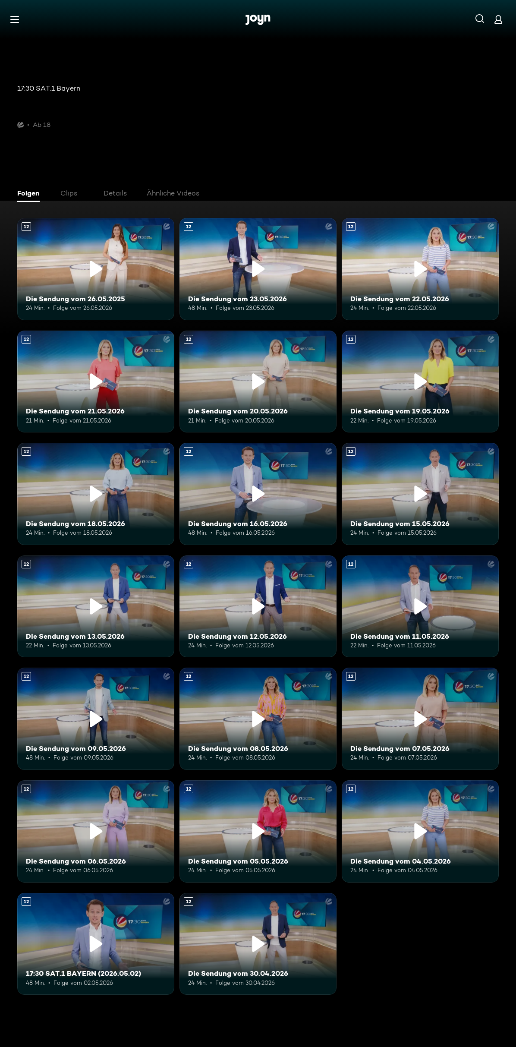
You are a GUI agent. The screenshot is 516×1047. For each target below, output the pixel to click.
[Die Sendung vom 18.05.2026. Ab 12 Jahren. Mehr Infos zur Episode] (95, 494)
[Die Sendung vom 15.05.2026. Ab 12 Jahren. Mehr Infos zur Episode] (420, 494)
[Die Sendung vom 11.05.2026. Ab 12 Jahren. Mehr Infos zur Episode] (420, 606)
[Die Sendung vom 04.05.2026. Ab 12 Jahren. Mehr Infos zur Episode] (420, 831)
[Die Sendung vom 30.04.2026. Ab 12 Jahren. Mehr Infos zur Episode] (258, 944)
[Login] (498, 19)
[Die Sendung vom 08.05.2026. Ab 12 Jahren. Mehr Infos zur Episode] (258, 719)
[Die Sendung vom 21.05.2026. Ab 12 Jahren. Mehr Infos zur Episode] (95, 382)
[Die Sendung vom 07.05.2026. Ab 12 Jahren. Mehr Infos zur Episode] (420, 719)
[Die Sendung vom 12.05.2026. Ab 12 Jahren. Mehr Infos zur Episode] (258, 606)
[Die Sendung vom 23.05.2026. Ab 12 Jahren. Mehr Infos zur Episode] (258, 269)
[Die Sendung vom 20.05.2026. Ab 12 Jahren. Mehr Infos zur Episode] (258, 382)
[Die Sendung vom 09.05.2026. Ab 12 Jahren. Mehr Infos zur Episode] (95, 719)
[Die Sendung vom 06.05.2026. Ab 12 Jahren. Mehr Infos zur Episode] (95, 831)
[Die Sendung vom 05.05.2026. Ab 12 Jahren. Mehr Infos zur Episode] (258, 831)
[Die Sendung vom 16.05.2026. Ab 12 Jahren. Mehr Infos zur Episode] (258, 494)
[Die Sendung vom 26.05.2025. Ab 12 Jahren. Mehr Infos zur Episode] (95, 269)
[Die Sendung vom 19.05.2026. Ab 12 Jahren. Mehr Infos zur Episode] (420, 382)
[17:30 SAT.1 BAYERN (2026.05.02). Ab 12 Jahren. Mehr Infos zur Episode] (95, 944)
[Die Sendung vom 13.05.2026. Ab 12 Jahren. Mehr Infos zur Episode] (95, 606)
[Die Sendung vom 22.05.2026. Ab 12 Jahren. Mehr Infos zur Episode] (420, 269)
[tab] (31, 194)
